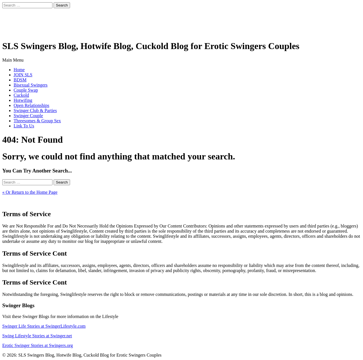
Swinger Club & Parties (35, 110)
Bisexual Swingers (31, 85)
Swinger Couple (28, 115)
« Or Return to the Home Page (30, 192)
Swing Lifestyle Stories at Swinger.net (37, 335)
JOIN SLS (23, 74)
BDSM (20, 79)
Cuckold (21, 95)
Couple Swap (26, 90)
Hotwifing (23, 100)
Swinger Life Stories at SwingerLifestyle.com (44, 326)
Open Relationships (31, 105)
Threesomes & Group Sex (37, 120)
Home (19, 69)
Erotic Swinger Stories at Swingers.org (37, 345)
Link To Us (24, 125)
